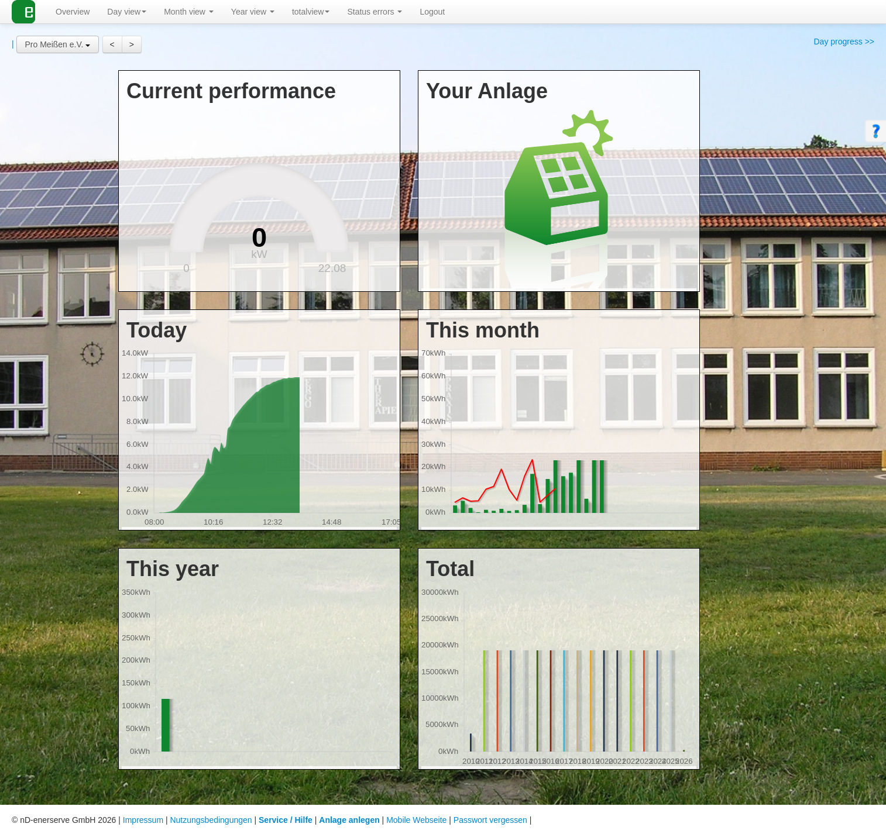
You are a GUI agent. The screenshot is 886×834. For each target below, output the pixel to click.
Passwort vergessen (490, 820)
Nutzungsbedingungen (211, 820)
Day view (126, 11)
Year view (252, 11)
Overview (73, 11)
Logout (432, 11)
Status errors (374, 11)
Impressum (143, 820)
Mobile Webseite (416, 820)
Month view (189, 11)
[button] (57, 44)
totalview (310, 11)
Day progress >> (844, 41)
